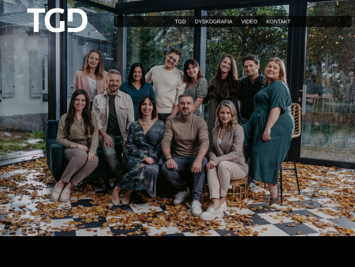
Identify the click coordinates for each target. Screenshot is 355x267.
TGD (180, 21)
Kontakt (278, 21)
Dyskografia (213, 21)
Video (249, 21)
